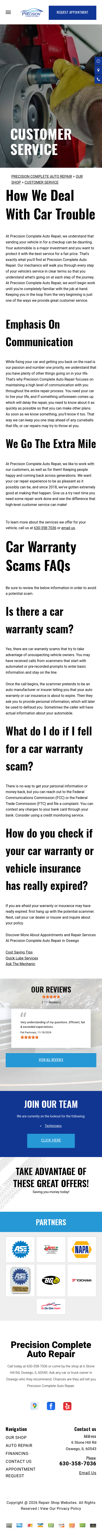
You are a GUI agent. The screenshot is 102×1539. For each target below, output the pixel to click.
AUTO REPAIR (19, 1445)
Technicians (53, 1126)
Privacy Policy (69, 1508)
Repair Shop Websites (58, 1502)
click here (51, 1140)
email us (68, 528)
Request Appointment (73, 12)
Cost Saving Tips (19, 952)
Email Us (87, 1473)
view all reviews (51, 1059)
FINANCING (17, 1453)
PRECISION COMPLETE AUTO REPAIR (41, 176)
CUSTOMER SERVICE (41, 182)
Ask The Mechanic (20, 964)
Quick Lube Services (22, 958)
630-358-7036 (45, 528)
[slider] (51, 996)
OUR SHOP (16, 1437)
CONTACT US (19, 1461)
